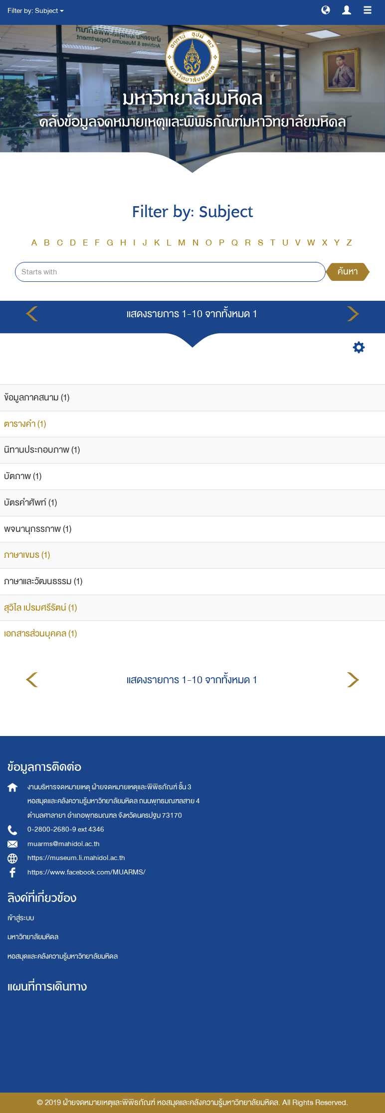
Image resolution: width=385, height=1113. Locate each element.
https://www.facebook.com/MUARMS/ (86, 872)
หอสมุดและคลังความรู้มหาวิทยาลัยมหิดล (62, 956)
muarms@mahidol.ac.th (63, 844)
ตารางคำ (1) (25, 424)
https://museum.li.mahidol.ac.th (76, 858)
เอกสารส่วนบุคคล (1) (40, 633)
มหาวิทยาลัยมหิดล (32, 937)
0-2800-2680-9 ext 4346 (65, 829)
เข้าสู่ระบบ (20, 918)
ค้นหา (348, 271)
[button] (326, 9)
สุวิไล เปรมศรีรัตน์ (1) (40, 608)
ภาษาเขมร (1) (27, 555)
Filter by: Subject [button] (35, 10)
